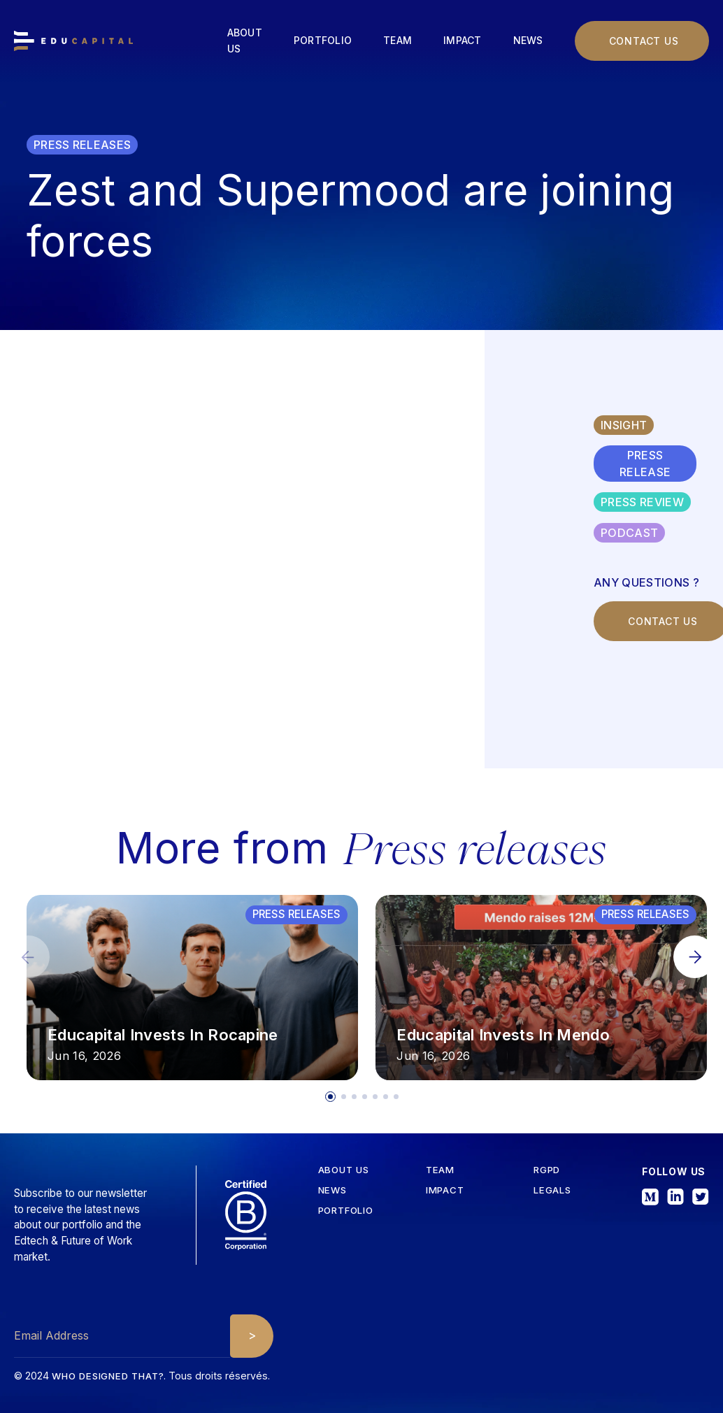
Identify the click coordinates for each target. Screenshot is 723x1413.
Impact (462, 40)
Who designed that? (108, 1376)
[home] (73, 41)
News (528, 40)
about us (343, 1170)
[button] (694, 956)
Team (397, 40)
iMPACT (445, 1190)
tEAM (440, 1170)
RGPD (547, 1170)
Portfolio (323, 40)
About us (244, 41)
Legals (552, 1190)
